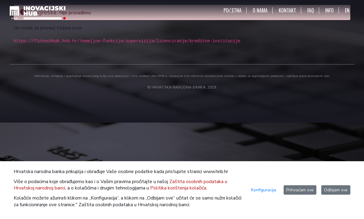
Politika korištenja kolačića (178, 188)
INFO (329, 10)
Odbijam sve (336, 190)
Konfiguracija (263, 190)
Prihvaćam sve (300, 190)
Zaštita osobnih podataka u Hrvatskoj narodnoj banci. (134, 204)
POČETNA (232, 10)
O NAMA (260, 10)
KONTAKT (287, 10)
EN (347, 10)
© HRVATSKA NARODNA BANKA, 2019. (182, 87)
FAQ (310, 10)
